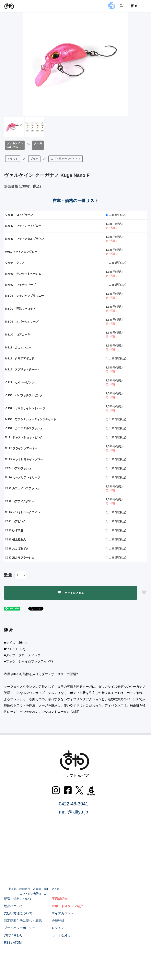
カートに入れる (70, 592)
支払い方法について (18, 913)
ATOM (17, 942)
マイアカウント (63, 913)
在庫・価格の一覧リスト (75, 200)
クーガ (38, 143)
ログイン (58, 928)
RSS (7, 942)
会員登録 (58, 920)
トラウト (12, 158)
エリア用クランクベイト (66, 158)
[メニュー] (145, 6)
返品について (13, 906)
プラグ (34, 158)
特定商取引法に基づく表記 (23, 920)
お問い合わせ (13, 935)
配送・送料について (18, 898)
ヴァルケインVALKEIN (14, 145)
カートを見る (61, 935)
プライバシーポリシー (19, 928)
